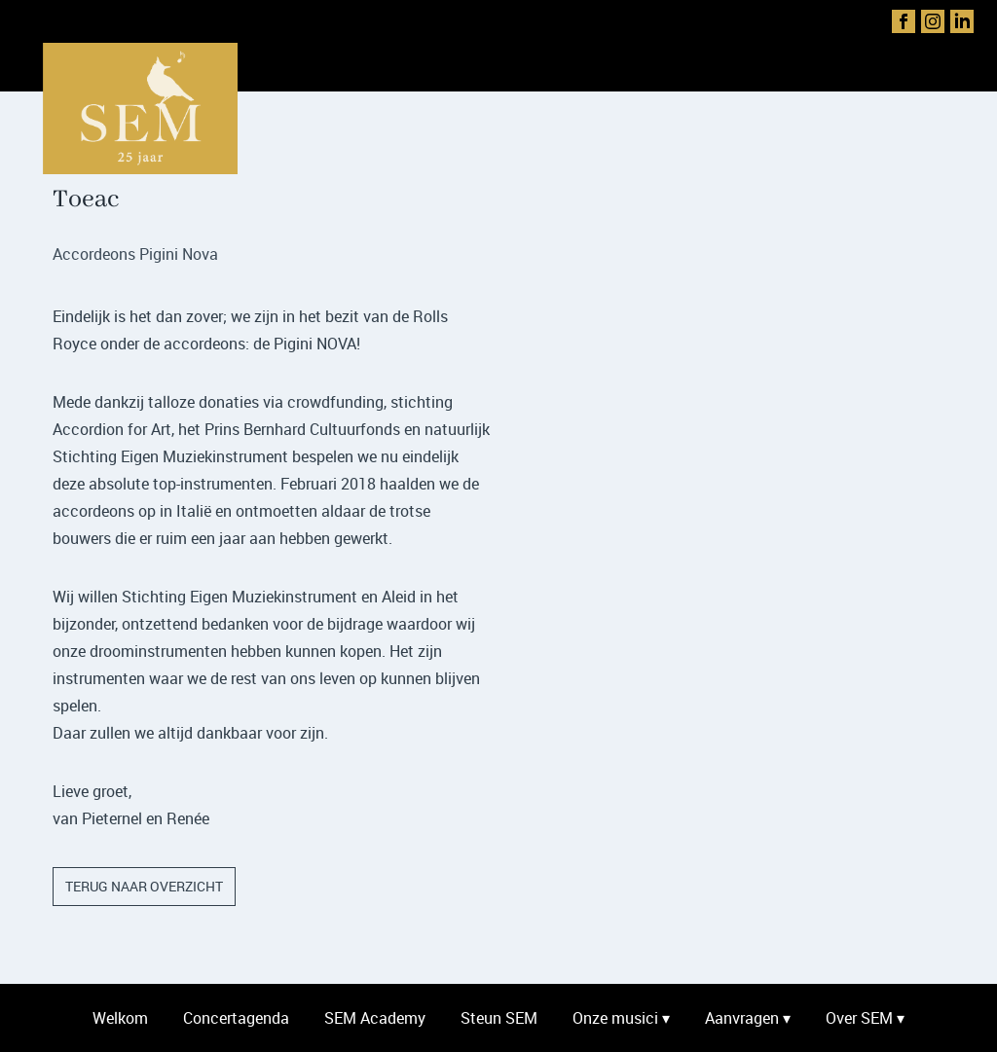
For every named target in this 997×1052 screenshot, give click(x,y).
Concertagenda (236, 1018)
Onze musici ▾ (621, 1018)
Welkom (120, 1018)
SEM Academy (374, 1018)
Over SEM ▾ (865, 1018)
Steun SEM (499, 1018)
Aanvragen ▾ (748, 1018)
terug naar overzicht (144, 886)
